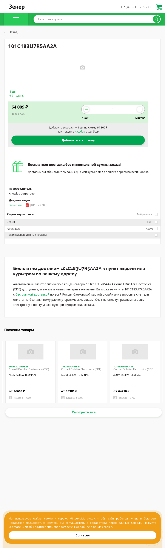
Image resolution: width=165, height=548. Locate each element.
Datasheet (27, 205)
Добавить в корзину (78, 140)
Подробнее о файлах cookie (93, 527)
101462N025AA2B (123, 366)
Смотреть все (84, 412)
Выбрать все (147, 214)
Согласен (83, 535)
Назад (10, 32)
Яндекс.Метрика (82, 518)
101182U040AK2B (18, 366)
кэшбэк (80, 131)
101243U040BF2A (70, 366)
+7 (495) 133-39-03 (136, 7)
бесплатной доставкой (32, 294)
